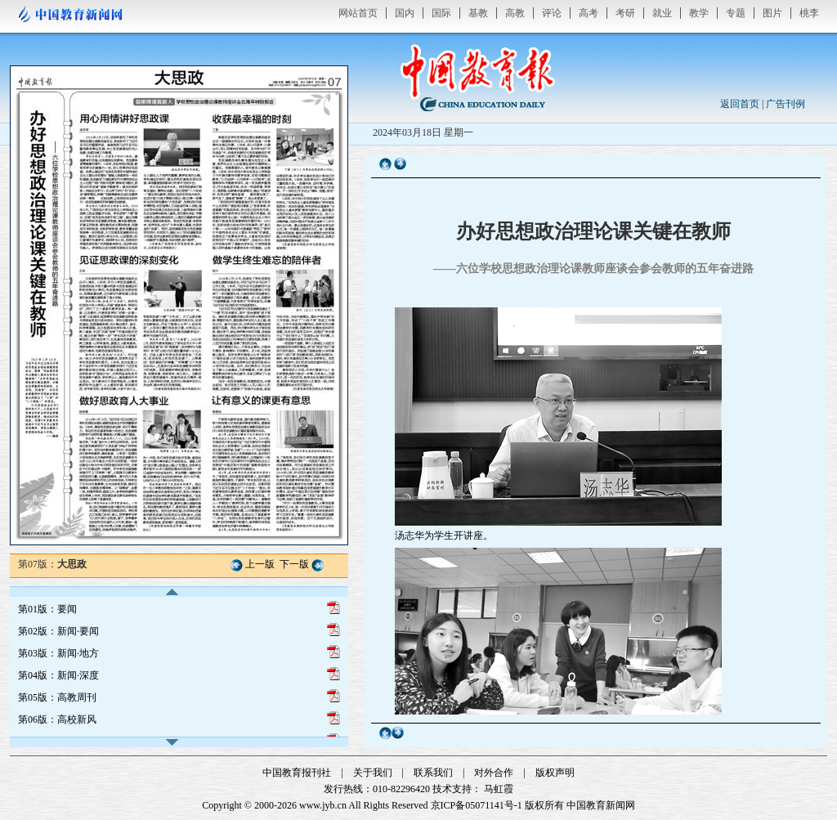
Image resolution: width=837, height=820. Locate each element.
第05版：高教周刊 (57, 697)
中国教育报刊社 (296, 772)
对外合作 (493, 772)
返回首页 (739, 104)
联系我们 (433, 772)
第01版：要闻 (47, 609)
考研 (625, 13)
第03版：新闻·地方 (58, 653)
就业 (662, 13)
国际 (441, 13)
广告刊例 (785, 104)
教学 (699, 13)
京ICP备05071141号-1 (476, 805)
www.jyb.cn (323, 805)
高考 (588, 13)
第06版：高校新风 (57, 719)
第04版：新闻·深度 (58, 675)
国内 (404, 13)
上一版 (260, 564)
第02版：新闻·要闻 (58, 631)
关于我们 (372, 772)
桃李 (809, 13)
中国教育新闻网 (600, 805)
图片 (772, 13)
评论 (552, 13)
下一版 (294, 564)
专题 (735, 13)
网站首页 (358, 13)
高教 (515, 13)
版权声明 (555, 772)
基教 (478, 13)
